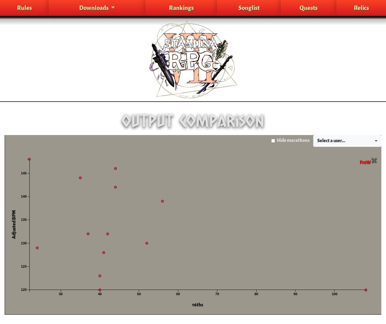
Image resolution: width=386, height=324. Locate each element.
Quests (309, 8)
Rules (24, 8)
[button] (347, 141)
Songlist (249, 8)
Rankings (181, 8)
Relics (361, 8)
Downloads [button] (94, 8)
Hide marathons (293, 140)
